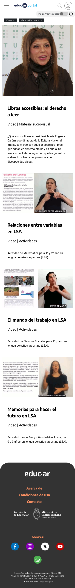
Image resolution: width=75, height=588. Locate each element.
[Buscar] (59, 5)
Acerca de (34, 488)
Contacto (34, 501)
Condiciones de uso (34, 495)
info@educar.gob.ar (46, 582)
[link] (68, 6)
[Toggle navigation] (3, 2)
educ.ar (18, 573)
